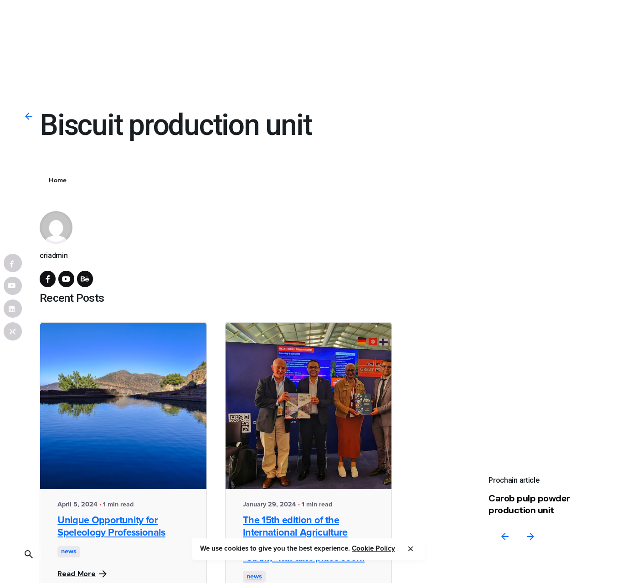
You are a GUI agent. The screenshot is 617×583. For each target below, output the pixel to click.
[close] (411, 549)
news (69, 551)
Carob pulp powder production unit (529, 504)
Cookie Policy (373, 548)
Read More (82, 573)
